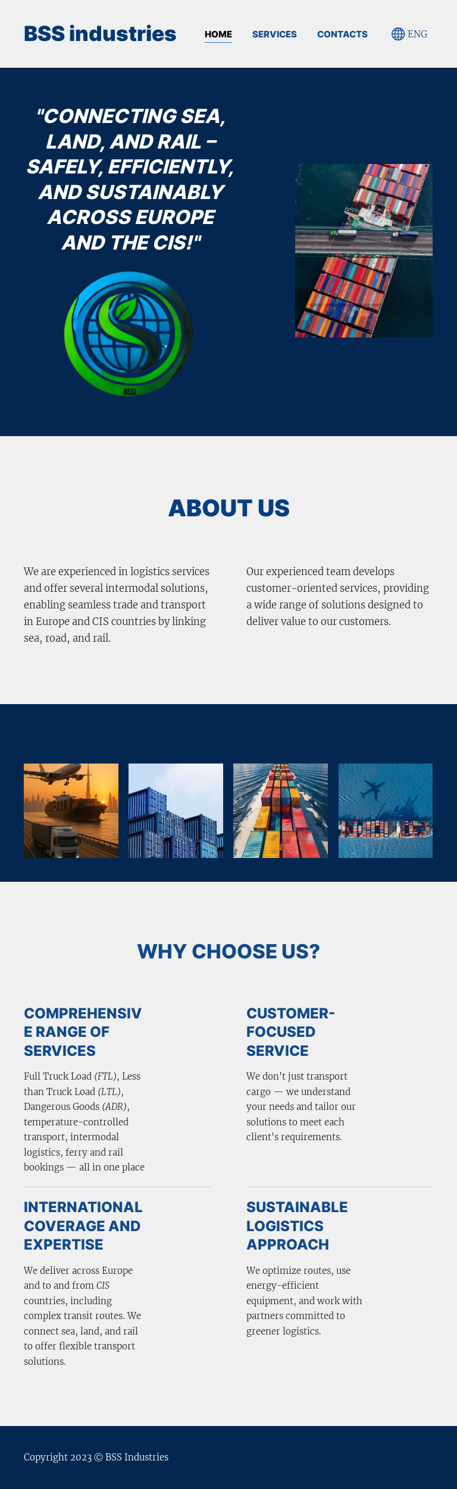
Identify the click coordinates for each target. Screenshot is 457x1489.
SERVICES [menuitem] (274, 34)
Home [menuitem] (218, 34)
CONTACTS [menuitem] (342, 34)
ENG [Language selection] (409, 34)
